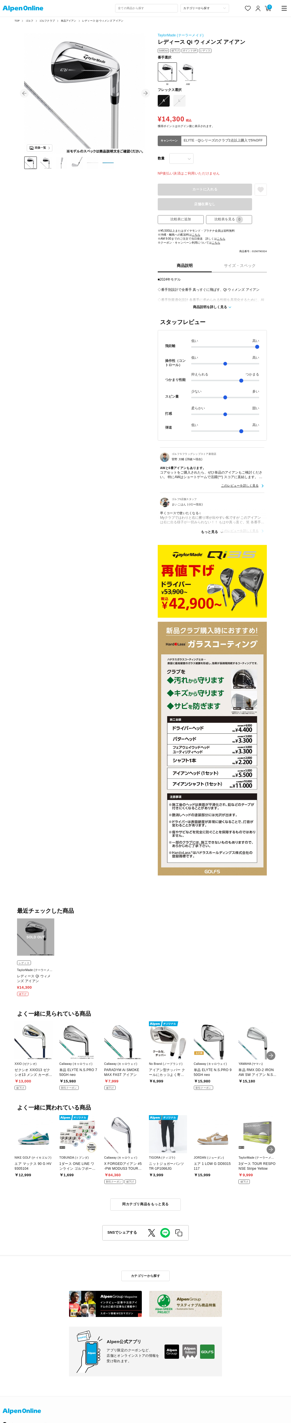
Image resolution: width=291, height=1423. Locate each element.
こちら (196, 234)
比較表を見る (229, 219)
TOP (17, 20)
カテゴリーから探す (145, 1275)
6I (167, 74)
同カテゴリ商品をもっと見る (145, 1204)
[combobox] (146, 8)
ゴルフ (30, 20)
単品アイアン (68, 20)
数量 (161, 158)
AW (188, 74)
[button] (24, 93)
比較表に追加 (181, 219)
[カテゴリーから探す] (204, 8)
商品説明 (185, 266)
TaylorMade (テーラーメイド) (181, 35)
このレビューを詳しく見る (240, 485)
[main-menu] (284, 8)
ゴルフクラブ (47, 20)
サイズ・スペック (240, 266)
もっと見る (209, 532)
